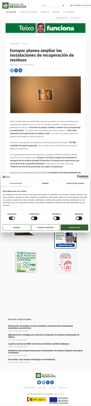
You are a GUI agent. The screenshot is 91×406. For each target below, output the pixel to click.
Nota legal (42, 388)
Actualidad (11, 12)
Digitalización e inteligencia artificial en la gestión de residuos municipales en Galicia (43, 336)
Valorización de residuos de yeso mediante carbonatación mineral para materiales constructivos (40, 327)
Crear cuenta (61, 18)
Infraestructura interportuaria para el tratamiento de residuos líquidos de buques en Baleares (45, 351)
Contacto (52, 388)
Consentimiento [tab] (15, 183)
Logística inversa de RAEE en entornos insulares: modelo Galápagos (38, 344)
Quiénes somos (29, 388)
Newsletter (63, 388)
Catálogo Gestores (28, 12)
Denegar (16, 227)
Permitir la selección (45, 227)
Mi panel (56, 12)
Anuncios (45, 12)
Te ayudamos (68, 12)
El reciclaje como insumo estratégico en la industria (31, 359)
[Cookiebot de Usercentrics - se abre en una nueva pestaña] (78, 177)
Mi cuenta (76, 18)
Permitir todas (74, 227)
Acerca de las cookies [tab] (75, 183)
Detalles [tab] (45, 183)
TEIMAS (61, 394)
